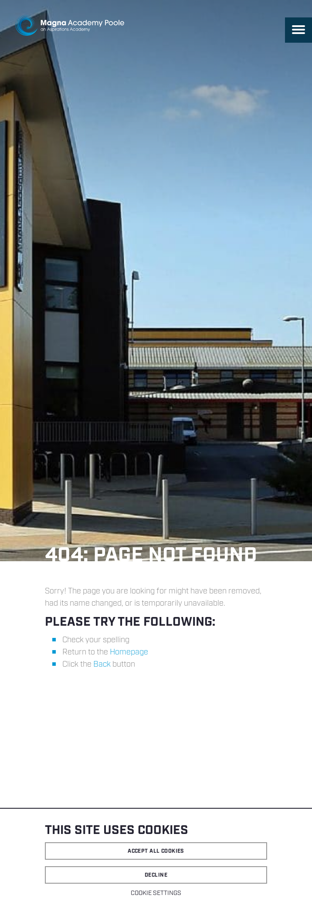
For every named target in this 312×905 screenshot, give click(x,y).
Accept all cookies (156, 851)
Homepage (129, 652)
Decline (156, 875)
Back (102, 664)
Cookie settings (156, 893)
